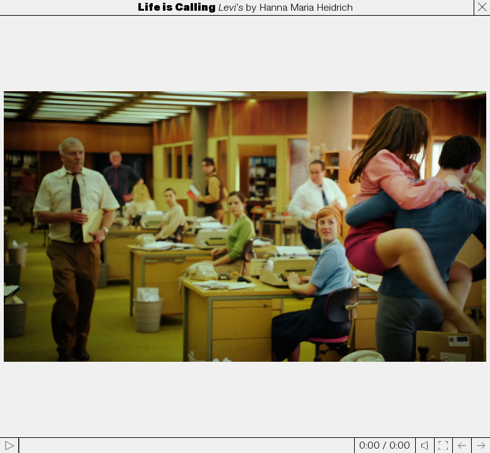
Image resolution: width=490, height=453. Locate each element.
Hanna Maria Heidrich (306, 7)
